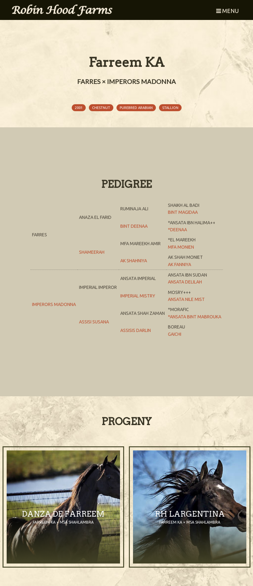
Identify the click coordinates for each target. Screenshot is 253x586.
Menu (227, 11)
